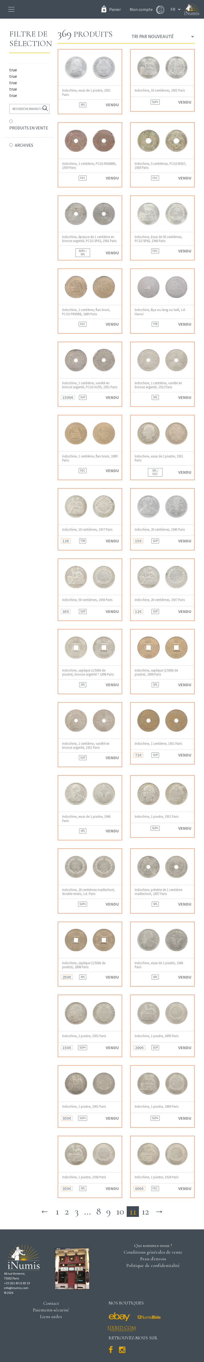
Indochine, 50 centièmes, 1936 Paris (87, 600)
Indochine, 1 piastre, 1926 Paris (84, 1177)
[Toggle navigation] (11, 9)
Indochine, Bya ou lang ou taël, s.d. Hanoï (160, 312)
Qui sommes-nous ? (153, 1245)
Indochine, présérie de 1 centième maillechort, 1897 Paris (158, 892)
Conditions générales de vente (153, 1252)
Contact (51, 1303)
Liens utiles (51, 1316)
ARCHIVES (24, 145)
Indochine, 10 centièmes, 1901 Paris (160, 90)
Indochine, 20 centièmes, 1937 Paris (160, 600)
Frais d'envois (153, 1259)
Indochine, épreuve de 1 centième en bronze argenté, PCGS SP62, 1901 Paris (89, 239)
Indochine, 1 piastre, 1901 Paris (84, 1107)
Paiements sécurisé (51, 1310)
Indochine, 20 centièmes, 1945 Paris (160, 529)
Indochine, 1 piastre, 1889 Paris (156, 1107)
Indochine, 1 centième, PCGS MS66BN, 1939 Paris (89, 166)
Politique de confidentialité (153, 1265)
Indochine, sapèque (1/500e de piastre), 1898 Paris (156, 672)
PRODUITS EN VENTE (28, 127)
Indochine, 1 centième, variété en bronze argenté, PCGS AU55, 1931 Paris (89, 385)
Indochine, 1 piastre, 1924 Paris (156, 1177)
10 (120, 1211)
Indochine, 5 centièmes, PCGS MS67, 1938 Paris (160, 166)
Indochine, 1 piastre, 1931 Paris (156, 817)
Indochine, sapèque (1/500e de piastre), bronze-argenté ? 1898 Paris (88, 672)
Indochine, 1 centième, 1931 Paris (158, 744)
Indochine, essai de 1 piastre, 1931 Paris (86, 92)
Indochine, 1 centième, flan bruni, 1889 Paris (89, 458)
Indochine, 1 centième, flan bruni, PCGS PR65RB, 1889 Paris (86, 312)
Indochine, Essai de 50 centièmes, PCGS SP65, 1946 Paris (158, 239)
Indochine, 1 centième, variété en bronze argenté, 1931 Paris (85, 746)
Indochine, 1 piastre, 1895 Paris (156, 1036)
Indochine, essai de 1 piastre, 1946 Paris (86, 819)
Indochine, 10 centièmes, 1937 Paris (87, 529)
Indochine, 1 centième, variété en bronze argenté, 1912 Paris (158, 385)
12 (145, 1211)
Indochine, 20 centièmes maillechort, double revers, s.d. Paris (88, 892)
